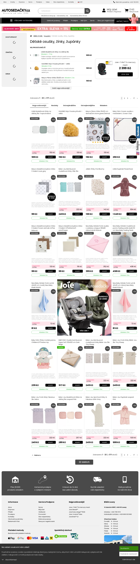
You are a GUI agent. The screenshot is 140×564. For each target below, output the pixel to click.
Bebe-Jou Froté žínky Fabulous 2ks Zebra (43, 397)
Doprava (22, 2)
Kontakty (71, 2)
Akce (4, 2)
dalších (84, 460)
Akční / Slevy (125, 21)
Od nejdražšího (72, 105)
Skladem (109, 105)
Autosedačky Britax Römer (78, 16)
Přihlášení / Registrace (114, 11)
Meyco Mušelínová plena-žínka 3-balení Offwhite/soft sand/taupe (70, 228)
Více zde (125, 74)
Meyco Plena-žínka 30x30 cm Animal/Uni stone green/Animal (97, 113)
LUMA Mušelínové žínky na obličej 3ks (55, 52)
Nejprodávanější (40, 105)
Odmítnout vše (128, 559)
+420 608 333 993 (125, 513)
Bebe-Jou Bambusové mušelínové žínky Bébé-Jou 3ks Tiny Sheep (98, 341)
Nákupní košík (133, 11)
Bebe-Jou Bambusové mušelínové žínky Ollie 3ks (69, 170)
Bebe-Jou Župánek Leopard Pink (123, 397)
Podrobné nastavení (128, 554)
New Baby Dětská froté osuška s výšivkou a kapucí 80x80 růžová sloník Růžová (97, 227)
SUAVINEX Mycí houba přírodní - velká (56, 64)
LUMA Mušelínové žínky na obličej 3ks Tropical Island (41, 112)
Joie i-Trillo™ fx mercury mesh (79, 506)
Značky (12, 2)
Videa (48, 2)
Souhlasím (124, 548)
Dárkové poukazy (53, 20)
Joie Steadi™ (73, 508)
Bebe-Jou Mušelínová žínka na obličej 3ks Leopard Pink (70, 397)
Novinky (56, 105)
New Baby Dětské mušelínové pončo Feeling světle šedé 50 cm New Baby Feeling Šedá (124, 227)
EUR (80, 2)
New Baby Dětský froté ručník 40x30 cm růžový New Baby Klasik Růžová (124, 284)
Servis (30, 2)
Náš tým (84, 20)
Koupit (50, 157)
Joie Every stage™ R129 (77, 510)
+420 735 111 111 (116, 510)
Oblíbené (41, 510)
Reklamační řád (13, 520)
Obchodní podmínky (15, 517)
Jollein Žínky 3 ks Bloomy (95, 169)
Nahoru (36, 453)
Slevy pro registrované (106, 20)
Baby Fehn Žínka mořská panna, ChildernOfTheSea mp (43, 340)
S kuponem (36, 151)
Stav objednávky (58, 2)
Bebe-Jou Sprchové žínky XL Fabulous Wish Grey (96, 397)
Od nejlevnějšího (92, 105)
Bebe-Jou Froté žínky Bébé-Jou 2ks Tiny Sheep (125, 340)
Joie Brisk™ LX (73, 515)
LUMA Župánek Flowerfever (123, 169)
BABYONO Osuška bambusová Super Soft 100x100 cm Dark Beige (70, 341)
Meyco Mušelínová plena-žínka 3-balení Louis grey (43, 170)
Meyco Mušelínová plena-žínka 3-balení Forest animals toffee (43, 227)
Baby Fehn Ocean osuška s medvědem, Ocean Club (123, 112)
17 (134, 98)
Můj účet (112, 9)
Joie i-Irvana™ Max (75, 513)
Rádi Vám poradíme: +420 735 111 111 (125, 2)
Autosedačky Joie (62, 16)
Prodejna (39, 2)
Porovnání (42, 513)
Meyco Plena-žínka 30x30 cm (53, 78)
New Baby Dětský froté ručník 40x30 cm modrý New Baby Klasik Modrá (43, 284)
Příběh (65, 20)
